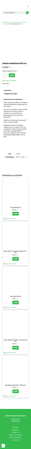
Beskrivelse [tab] (7, 90)
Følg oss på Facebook (15, 435)
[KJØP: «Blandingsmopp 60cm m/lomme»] (15, 391)
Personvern (15, 427)
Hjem (3, 22)
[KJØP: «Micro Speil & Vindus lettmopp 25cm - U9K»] (15, 259)
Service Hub (15, 440)
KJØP (12, 75)
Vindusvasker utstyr (17, 22)
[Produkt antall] (5, 75)
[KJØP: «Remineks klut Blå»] (15, 302)
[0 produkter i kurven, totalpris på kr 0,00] (28, 6)
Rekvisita (8, 22)
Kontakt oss (15, 432)
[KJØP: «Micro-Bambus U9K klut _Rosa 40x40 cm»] (15, 348)
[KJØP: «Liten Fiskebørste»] (15, 214)
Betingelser (15, 430)
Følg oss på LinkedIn (15, 437)
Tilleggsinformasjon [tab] (10, 94)
